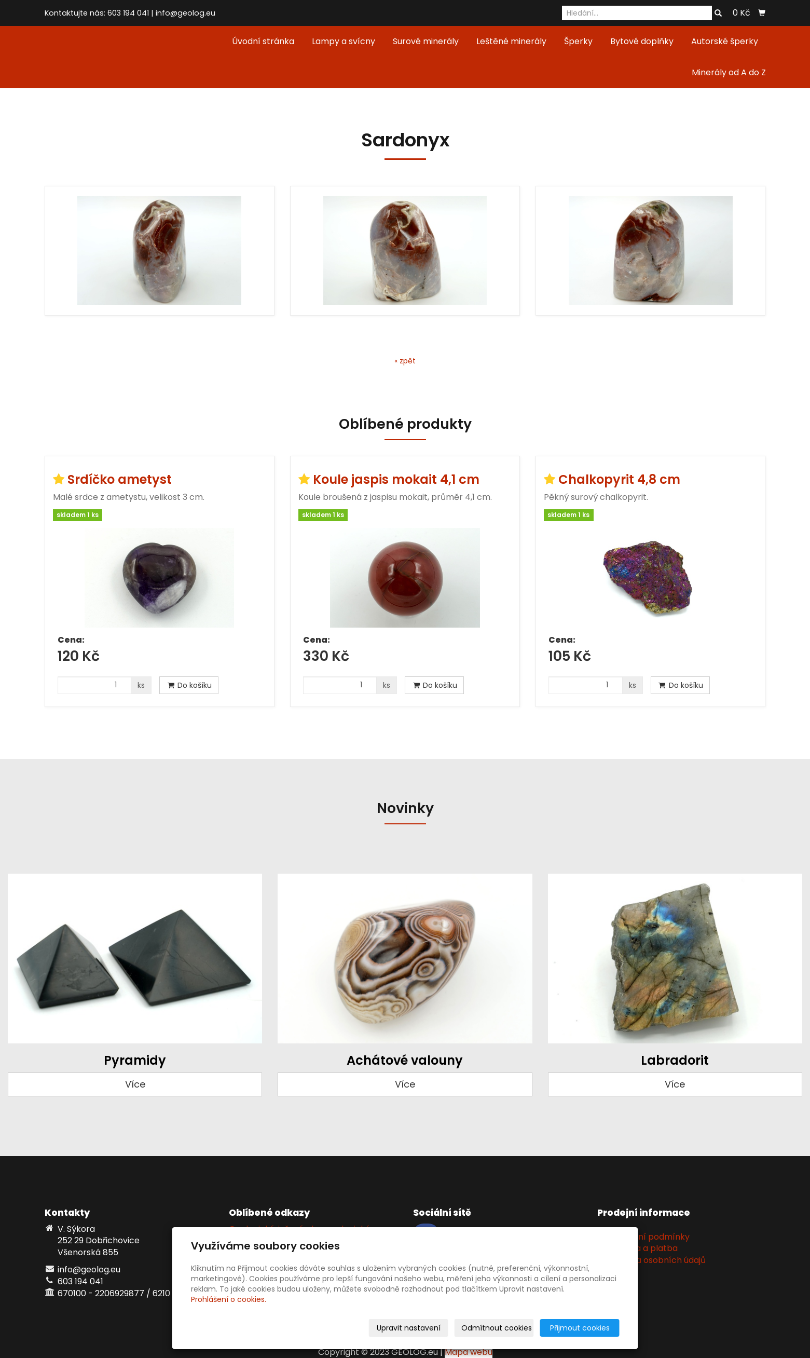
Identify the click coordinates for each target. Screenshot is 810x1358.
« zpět (405, 361)
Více (135, 1084)
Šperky (578, 41)
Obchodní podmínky (647, 1237)
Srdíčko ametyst (119, 479)
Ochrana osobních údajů (655, 1260)
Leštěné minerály (511, 41)
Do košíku (189, 685)
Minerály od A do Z (729, 72)
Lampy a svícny (343, 41)
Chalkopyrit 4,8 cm (619, 479)
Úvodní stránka (263, 41)
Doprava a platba (641, 1248)
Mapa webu (468, 1352)
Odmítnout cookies (496, 1328)
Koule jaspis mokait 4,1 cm (396, 479)
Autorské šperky (724, 41)
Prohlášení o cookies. (228, 1299)
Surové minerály (426, 41)
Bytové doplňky (642, 41)
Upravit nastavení (409, 1328)
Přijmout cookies (580, 1328)
